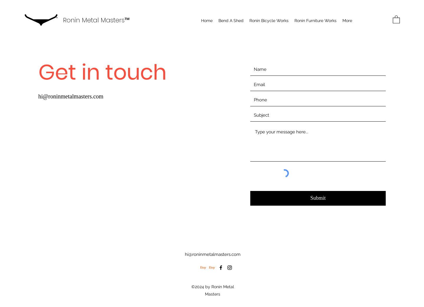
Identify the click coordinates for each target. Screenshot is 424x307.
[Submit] (318, 198)
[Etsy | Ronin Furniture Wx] (212, 268)
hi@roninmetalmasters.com (70, 96)
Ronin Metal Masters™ (96, 20)
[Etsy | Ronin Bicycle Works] (203, 268)
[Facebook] (221, 268)
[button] (396, 19)
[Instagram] (230, 268)
